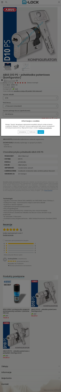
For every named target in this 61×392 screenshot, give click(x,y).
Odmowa (32, 132)
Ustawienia (22, 132)
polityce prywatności (45, 128)
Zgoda (41, 132)
